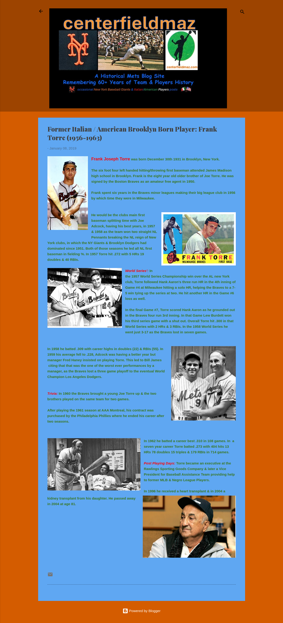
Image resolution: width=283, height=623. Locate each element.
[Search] (242, 13)
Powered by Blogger (141, 611)
